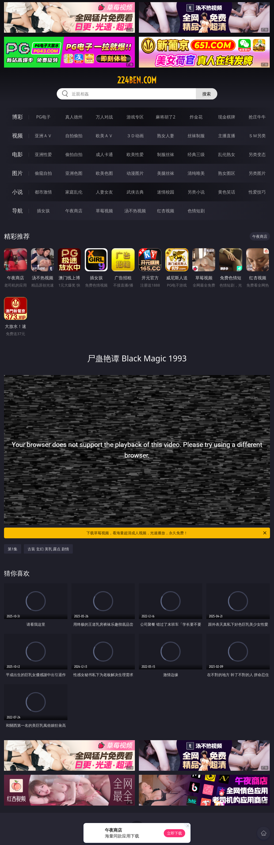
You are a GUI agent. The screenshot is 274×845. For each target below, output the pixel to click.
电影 (17, 154)
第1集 (12, 548)
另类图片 (257, 173)
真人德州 (73, 117)
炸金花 (196, 117)
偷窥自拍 (43, 173)
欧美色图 (104, 173)
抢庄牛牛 (257, 117)
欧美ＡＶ (104, 136)
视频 (17, 135)
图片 (17, 173)
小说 (17, 191)
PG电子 (43, 117)
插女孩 (43, 211)
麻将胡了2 (165, 117)
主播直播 (226, 136)
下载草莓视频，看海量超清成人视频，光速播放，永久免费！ (176, 533)
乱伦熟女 (226, 154)
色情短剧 (196, 211)
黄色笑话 (226, 192)
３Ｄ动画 (135, 136)
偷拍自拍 (73, 154)
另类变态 (257, 154)
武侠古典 (135, 192)
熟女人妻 (165, 136)
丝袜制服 (196, 136)
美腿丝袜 (165, 173)
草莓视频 (104, 211)
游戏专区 (135, 117)
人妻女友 (104, 192)
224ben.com (137, 80)
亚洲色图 (73, 173)
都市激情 (43, 192)
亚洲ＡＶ (43, 136)
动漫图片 (135, 173)
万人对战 (104, 117)
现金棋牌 (226, 117)
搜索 (206, 94)
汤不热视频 (135, 211)
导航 (17, 210)
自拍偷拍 (73, 136)
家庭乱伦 (73, 192)
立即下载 (174, 833)
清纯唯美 (196, 173)
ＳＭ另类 (257, 136)
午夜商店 (73, 211)
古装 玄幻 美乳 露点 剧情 (48, 548)
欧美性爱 (135, 154)
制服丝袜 (165, 154)
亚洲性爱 (43, 154)
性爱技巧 (257, 192)
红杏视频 (165, 211)
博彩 (17, 116)
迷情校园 (165, 192)
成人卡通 (104, 154)
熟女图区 (226, 173)
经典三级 (196, 154)
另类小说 (196, 192)
